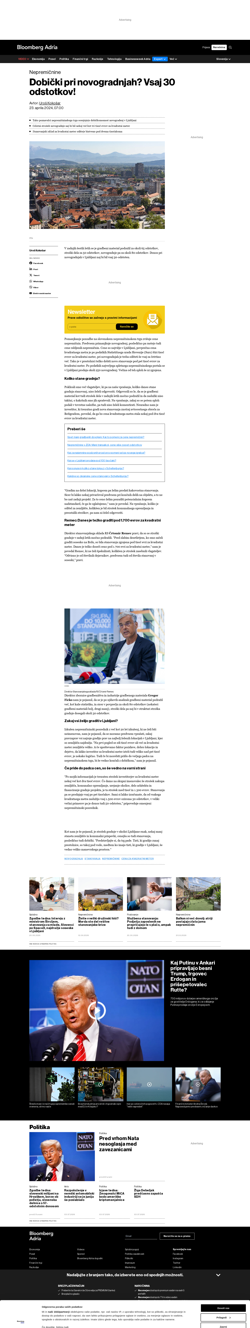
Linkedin (177, 1267)
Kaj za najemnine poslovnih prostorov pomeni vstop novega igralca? (106, 452)
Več (173, 59)
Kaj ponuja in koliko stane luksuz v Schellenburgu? (95, 468)
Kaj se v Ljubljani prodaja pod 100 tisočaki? (91, 460)
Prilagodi (224, 1292)
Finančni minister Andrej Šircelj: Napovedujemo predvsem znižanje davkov (196, 1105)
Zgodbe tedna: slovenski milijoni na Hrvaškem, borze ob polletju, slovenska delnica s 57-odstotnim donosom (44, 1198)
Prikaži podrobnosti (53, 1321)
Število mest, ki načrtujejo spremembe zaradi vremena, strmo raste (51, 1105)
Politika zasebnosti (134, 1254)
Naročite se (127, 327)
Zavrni (223, 1301)
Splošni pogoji (132, 1249)
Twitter (176, 1263)
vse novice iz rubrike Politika (42, 1221)
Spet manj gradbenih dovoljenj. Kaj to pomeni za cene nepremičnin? (105, 437)
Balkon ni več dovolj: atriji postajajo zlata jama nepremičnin (194, 921)
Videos (80, 1249)
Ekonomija (38, 59)
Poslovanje (132, 914)
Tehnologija (114, 59)
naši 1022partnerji (59, 1286)
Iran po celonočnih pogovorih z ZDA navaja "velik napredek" (148, 1105)
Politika (64, 59)
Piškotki (129, 1258)
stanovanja (92, 859)
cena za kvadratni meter (137, 859)
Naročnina (219, 47)
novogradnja (73, 859)
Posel (52, 59)
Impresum (130, 1263)
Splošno (33, 914)
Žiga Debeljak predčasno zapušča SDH (148, 1193)
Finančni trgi (80, 59)
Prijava (206, 47)
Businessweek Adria (138, 59)
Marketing (130, 1267)
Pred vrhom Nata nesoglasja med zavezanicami (119, 1144)
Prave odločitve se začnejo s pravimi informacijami (102, 318)
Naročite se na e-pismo (177, 1236)
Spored (81, 1254)
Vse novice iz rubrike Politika (42, 944)
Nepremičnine (111, 859)
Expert (160, 59)
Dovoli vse (223, 1282)
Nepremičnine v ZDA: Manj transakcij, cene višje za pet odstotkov (104, 445)
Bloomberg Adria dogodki (90, 1258)
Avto (66, 1186)
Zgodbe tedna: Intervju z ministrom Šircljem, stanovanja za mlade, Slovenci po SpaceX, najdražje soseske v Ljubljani (51, 925)
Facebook (178, 1254)
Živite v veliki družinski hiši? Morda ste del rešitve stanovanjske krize (98, 921)
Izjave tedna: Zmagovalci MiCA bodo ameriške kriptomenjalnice (112, 1195)
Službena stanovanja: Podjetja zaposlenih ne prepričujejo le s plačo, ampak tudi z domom (149, 923)
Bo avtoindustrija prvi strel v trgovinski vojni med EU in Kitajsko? (99, 1105)
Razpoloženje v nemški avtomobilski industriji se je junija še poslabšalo (79, 1195)
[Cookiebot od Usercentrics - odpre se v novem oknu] (21, 1321)
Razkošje (97, 59)
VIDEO (23, 59)
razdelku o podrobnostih (154, 1314)
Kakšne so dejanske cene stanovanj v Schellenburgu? (98, 476)
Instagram (178, 1258)
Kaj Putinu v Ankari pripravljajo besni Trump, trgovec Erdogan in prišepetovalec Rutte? (192, 976)
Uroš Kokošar (50, 103)
